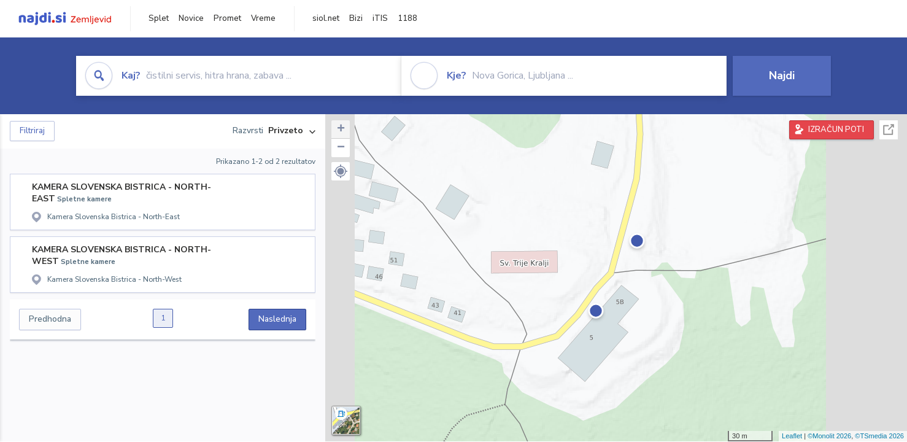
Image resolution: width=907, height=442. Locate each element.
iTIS (380, 18)
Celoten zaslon (888, 129)
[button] (340, 171)
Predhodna (50, 319)
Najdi (782, 75)
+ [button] (341, 129)
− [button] (341, 148)
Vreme (263, 18)
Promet (227, 18)
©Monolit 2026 (829, 436)
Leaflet (792, 436)
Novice (191, 18)
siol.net (325, 18)
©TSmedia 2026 (879, 436)
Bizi (356, 18)
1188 (407, 18)
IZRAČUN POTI (836, 129)
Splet (159, 18)
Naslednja (277, 319)
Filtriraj (32, 130)
